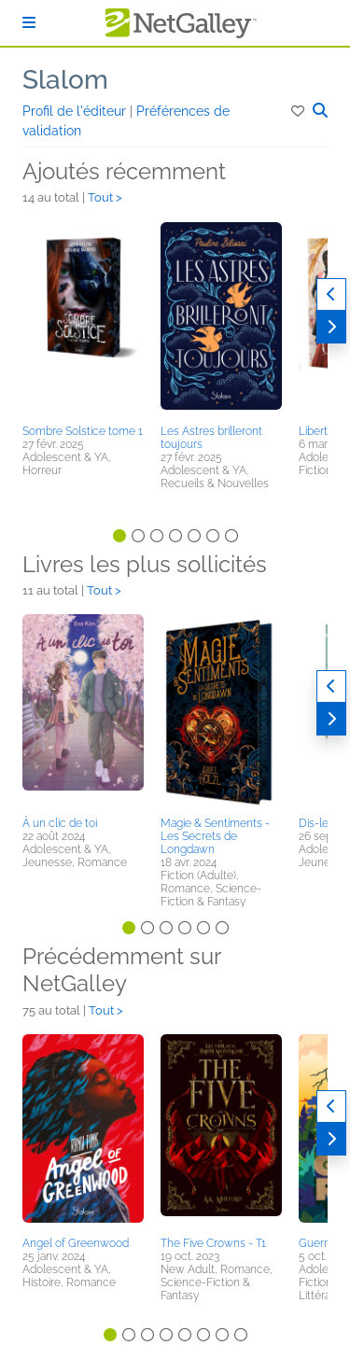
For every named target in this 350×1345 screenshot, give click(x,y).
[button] (299, 111)
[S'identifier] (29, 23)
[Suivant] (331, 327)
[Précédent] (331, 294)
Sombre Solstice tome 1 (82, 431)
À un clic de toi (59, 823)
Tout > (105, 197)
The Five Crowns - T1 (213, 1243)
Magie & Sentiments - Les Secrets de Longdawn (215, 836)
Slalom (65, 79)
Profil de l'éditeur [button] (76, 111)
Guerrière (322, 1243)
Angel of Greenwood (75, 1243)
